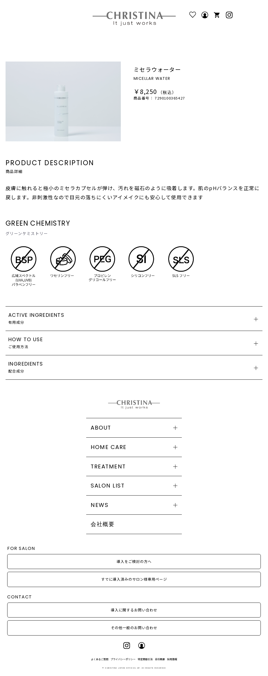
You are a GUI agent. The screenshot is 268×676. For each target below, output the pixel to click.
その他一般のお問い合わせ (134, 627)
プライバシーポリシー (123, 659)
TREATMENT (108, 466)
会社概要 (102, 524)
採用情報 (172, 659)
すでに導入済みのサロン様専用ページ (134, 579)
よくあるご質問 (99, 659)
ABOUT (101, 428)
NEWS (99, 505)
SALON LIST (107, 485)
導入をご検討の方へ (134, 561)
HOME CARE (109, 447)
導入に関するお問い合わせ (134, 610)
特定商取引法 (145, 659)
